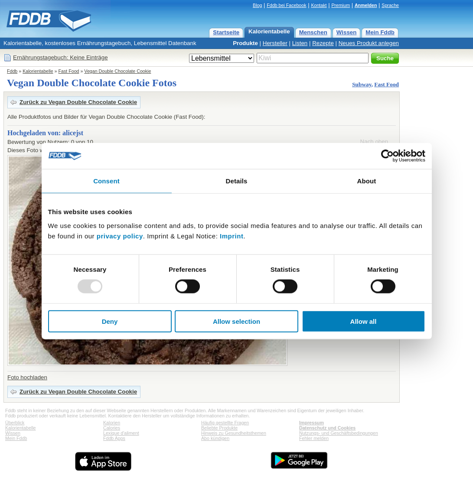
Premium (340, 5)
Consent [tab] (106, 181)
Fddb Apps (114, 438)
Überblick (14, 422)
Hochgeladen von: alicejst (45, 133)
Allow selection (236, 321)
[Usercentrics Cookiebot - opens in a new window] (387, 156)
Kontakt (318, 5)
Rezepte (323, 43)
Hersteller (275, 43)
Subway (361, 84)
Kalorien (111, 422)
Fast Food (69, 71)
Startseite (226, 32)
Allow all (363, 321)
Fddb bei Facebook (286, 5)
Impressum (311, 422)
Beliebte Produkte (219, 427)
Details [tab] (237, 181)
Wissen (346, 32)
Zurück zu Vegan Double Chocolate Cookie (78, 102)
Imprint (231, 235)
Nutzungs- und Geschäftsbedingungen (338, 433)
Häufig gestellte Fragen (225, 422)
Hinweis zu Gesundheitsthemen (233, 433)
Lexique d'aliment (121, 433)
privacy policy (120, 235)
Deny (110, 321)
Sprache (390, 5)
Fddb (12, 71)
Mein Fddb (380, 32)
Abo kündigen (215, 438)
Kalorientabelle (269, 31)
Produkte (245, 43)
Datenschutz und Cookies (327, 427)
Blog (257, 5)
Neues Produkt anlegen (369, 43)
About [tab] (366, 181)
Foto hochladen (27, 377)
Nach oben (374, 141)
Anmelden (366, 5)
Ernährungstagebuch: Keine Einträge (60, 57)
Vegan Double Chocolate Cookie (117, 71)
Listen (300, 43)
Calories (111, 427)
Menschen (313, 32)
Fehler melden (314, 438)
